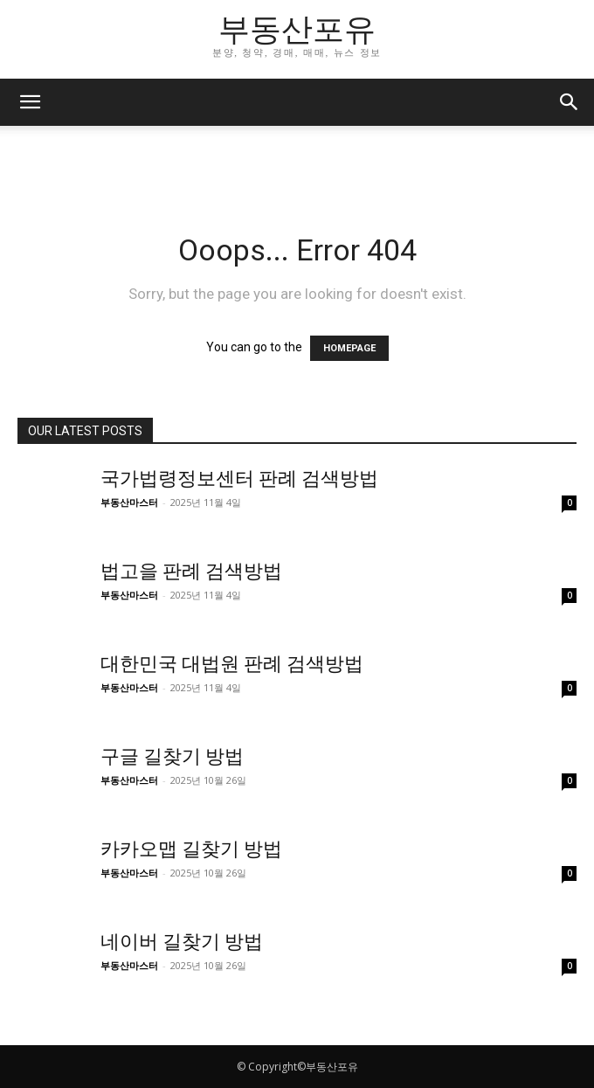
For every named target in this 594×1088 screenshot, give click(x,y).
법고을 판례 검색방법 (191, 571)
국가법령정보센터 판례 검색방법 (239, 478)
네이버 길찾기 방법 (181, 942)
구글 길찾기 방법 (172, 756)
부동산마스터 (129, 502)
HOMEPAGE (349, 348)
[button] (30, 102)
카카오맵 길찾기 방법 (191, 849)
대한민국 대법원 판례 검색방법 (231, 664)
